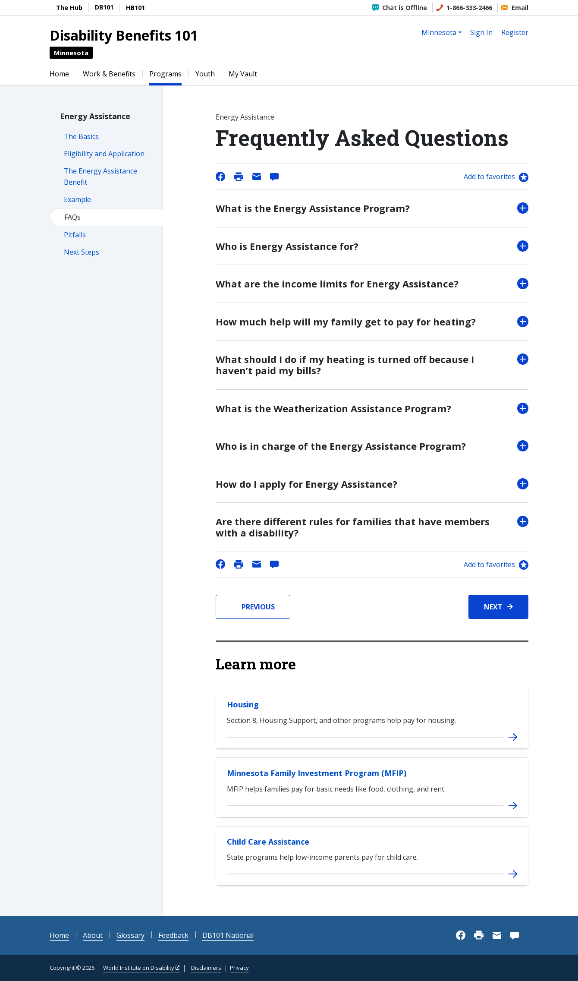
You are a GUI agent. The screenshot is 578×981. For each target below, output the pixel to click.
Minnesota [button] (438, 32)
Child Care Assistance (268, 841)
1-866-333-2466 (469, 7)
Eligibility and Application (104, 153)
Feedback (173, 935)
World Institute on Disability (138, 968)
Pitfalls (75, 235)
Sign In (481, 32)
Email (520, 7)
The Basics (81, 136)
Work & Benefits (109, 74)
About (93, 935)
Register (514, 32)
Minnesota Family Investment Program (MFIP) (316, 773)
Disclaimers (206, 968)
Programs (165, 74)
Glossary (130, 935)
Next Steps (81, 252)
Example (77, 199)
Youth (205, 74)
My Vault (243, 74)
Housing (243, 704)
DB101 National (228, 935)
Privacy (239, 968)
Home (59, 74)
